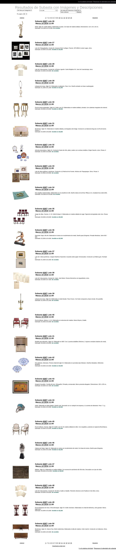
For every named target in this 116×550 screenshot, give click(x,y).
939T (45, 21)
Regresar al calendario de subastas (104, 1)
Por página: (20, 14)
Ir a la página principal (85, 1)
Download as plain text (58, 546)
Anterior (22, 18)
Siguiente (95, 18)
